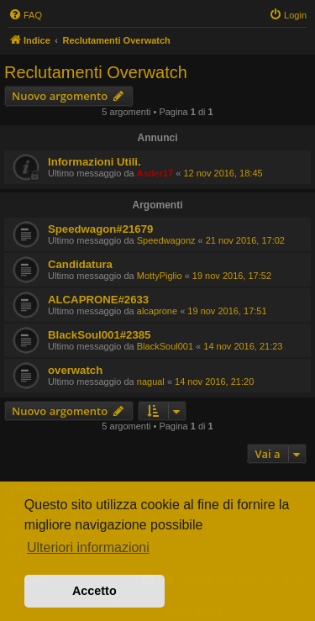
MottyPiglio (159, 276)
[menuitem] (25, 15)
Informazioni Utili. (94, 161)
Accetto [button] (94, 590)
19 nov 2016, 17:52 (231, 276)
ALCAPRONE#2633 (98, 299)
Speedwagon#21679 (100, 229)
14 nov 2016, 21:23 (242, 346)
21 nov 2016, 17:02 (245, 240)
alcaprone (157, 311)
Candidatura (80, 264)
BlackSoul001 (165, 346)
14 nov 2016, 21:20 (214, 381)
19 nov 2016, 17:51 (226, 311)
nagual (151, 381)
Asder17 (155, 173)
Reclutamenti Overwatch (95, 72)
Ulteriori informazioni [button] (88, 547)
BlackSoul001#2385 (99, 335)
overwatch (75, 370)
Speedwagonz (166, 240)
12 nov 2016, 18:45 (222, 173)
